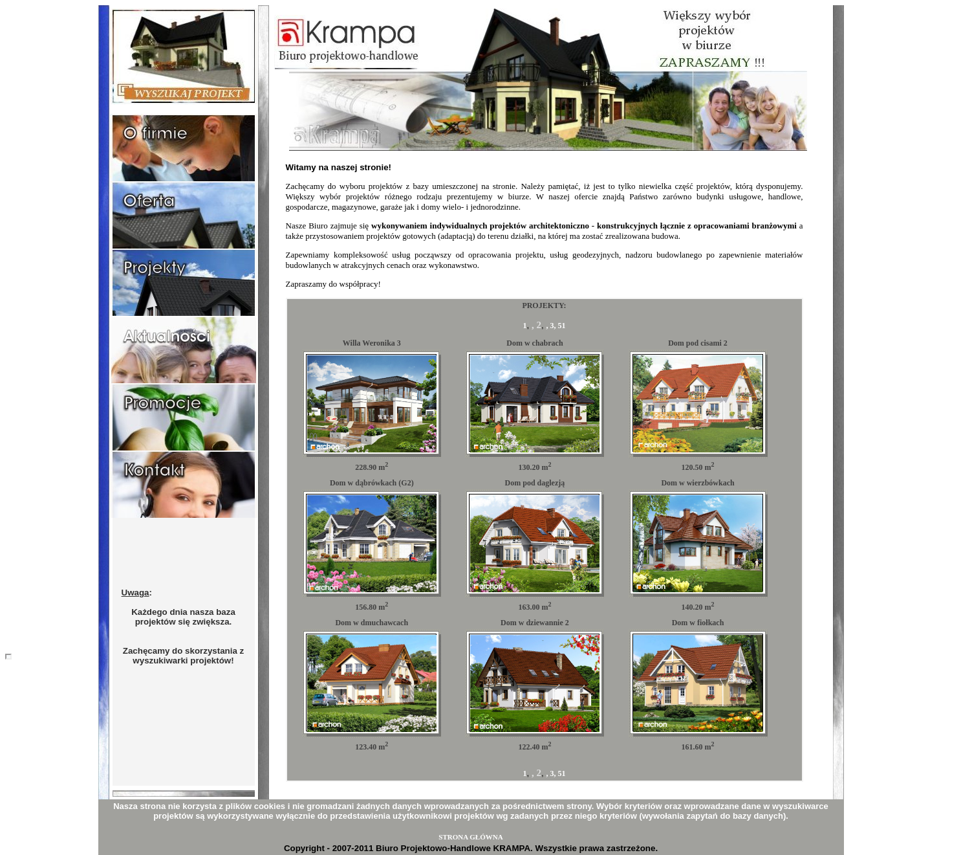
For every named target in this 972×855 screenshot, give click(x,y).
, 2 (536, 325)
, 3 (550, 325)
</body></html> (8, 657)
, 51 (559, 325)
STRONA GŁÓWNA (470, 837)
